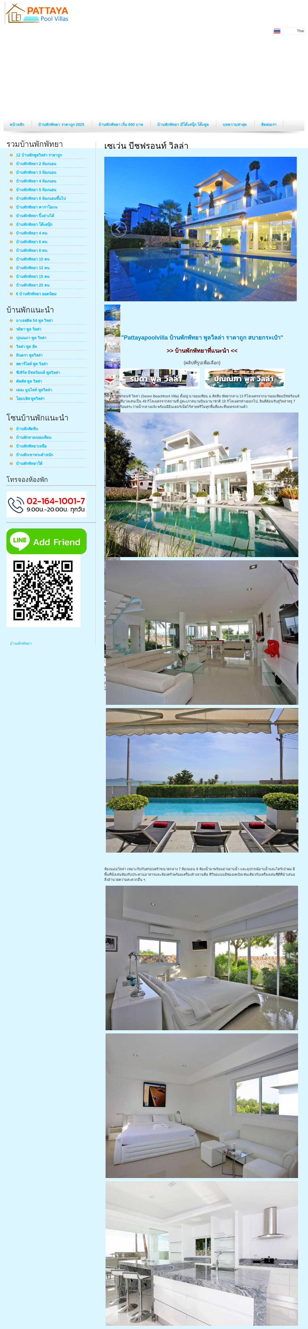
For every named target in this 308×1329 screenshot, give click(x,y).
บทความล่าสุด (235, 124)
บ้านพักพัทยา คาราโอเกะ (36, 207)
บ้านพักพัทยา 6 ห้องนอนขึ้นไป (41, 199)
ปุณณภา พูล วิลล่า (31, 338)
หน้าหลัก (17, 124)
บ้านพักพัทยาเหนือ (31, 446)
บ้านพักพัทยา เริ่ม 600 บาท (121, 124)
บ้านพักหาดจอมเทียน (33, 438)
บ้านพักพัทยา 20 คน (32, 286)
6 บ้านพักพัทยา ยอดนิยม (36, 294)
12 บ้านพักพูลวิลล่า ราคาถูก (39, 155)
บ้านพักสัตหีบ (27, 429)
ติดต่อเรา (269, 124)
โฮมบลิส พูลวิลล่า (30, 399)
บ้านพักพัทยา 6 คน (31, 242)
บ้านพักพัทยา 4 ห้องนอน (36, 181)
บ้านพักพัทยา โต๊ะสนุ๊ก (34, 225)
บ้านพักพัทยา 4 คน (31, 233)
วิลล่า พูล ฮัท (26, 347)
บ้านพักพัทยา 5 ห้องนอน (36, 190)
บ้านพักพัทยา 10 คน (32, 259)
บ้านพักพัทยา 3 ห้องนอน (36, 173)
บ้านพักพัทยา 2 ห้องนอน (36, 164)
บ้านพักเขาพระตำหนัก (34, 455)
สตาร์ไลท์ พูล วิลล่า (32, 364)
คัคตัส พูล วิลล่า (29, 382)
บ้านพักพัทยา (20, 643)
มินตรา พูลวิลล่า (29, 356)
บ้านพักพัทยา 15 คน (32, 277)
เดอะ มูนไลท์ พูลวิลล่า (34, 390)
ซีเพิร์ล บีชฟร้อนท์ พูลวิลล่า (38, 373)
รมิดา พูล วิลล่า (28, 330)
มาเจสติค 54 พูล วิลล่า (34, 321)
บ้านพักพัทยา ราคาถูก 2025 (61, 124)
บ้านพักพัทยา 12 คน (32, 268)
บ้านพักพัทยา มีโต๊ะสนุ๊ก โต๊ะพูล (183, 124)
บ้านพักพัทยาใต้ (29, 464)
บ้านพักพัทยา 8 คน (31, 251)
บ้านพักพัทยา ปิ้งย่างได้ (35, 216)
